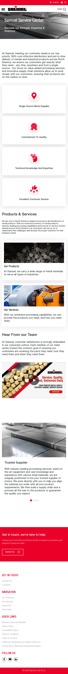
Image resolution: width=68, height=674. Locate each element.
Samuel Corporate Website (14, 623)
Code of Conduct (9, 638)
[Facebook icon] (4, 659)
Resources (6, 606)
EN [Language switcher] (63, 2)
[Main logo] (17, 8)
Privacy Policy (8, 627)
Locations (54, 2)
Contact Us (12, 552)
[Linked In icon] (10, 659)
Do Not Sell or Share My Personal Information (21, 646)
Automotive (7, 610)
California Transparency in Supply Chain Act (21, 642)
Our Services (7, 602)
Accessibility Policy (10, 630)
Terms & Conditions (10, 634)
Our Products (8, 598)
